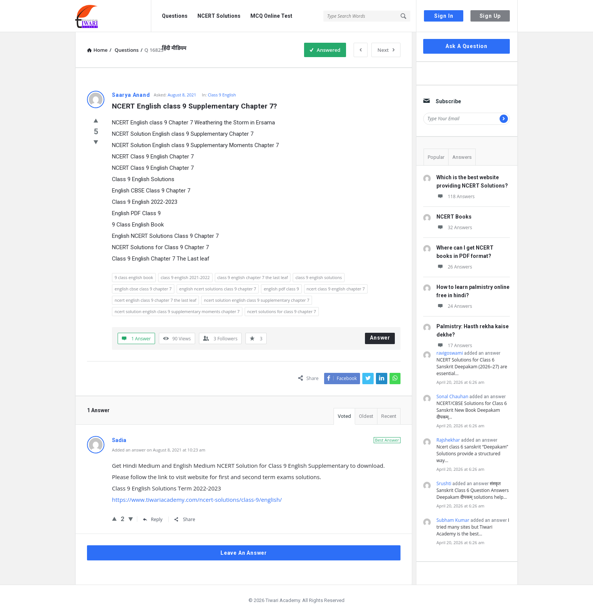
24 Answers (454, 306)
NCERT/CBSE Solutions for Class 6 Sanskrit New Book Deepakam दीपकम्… (471, 410)
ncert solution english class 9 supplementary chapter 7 (256, 300)
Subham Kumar (452, 520)
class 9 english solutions (318, 277)
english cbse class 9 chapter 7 (143, 289)
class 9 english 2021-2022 (185, 277)
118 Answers (455, 196)
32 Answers (454, 227)
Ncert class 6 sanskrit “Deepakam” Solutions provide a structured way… (472, 454)
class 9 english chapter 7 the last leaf (252, 277)
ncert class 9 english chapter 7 (336, 289)
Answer (380, 338)
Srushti (443, 483)
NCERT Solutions (219, 16)
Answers (462, 157)
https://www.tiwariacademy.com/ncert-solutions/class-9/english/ (197, 499)
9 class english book (134, 277)
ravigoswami (449, 353)
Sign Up (490, 16)
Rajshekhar (448, 440)
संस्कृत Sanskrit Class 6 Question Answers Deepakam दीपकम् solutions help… (472, 490)
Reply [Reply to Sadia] (153, 519)
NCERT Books (454, 217)
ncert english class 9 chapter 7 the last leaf (155, 300)
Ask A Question (466, 46)
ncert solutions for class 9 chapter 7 (281, 311)
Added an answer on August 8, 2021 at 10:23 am (158, 450)
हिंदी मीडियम (174, 48)
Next (385, 50)
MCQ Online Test (271, 16)
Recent (388, 416)
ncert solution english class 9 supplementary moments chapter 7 (177, 311)
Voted (344, 416)
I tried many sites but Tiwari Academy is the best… (472, 527)
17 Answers (454, 345)
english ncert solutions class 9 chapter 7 (217, 289)
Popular (436, 157)
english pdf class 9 (281, 289)
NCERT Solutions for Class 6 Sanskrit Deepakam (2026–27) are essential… (471, 367)
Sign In (443, 16)
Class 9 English (222, 95)
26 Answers (454, 267)
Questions (175, 16)
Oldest (366, 416)
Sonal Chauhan (452, 396)
